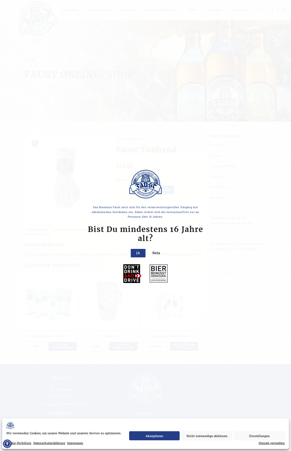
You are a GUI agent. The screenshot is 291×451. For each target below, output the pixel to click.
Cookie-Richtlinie (18, 443)
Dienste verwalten (272, 443)
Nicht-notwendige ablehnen (207, 436)
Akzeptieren (154, 436)
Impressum (75, 443)
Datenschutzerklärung (49, 443)
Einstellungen (259, 436)
